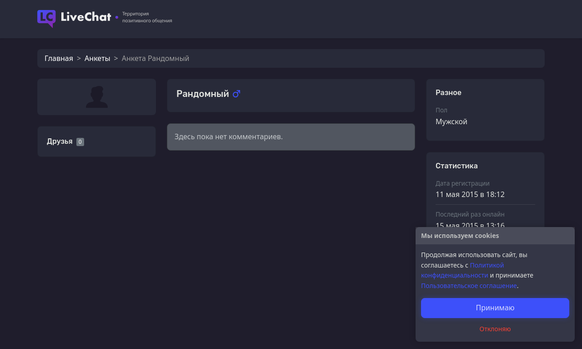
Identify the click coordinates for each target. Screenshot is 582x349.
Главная (59, 58)
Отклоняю (495, 328)
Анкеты (97, 58)
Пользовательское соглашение (469, 285)
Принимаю (495, 308)
